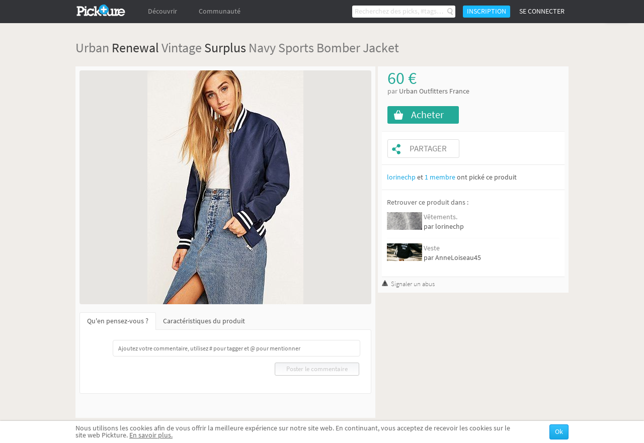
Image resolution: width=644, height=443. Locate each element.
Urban (92, 47)
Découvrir (162, 11)
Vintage (182, 47)
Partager (428, 148)
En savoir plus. (151, 435)
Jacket (381, 47)
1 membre (440, 177)
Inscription (486, 11)
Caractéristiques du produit (204, 321)
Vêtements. (440, 217)
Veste (432, 248)
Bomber (338, 47)
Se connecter (542, 11)
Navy (262, 47)
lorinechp (401, 177)
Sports (296, 47)
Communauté (219, 11)
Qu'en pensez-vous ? (117, 321)
